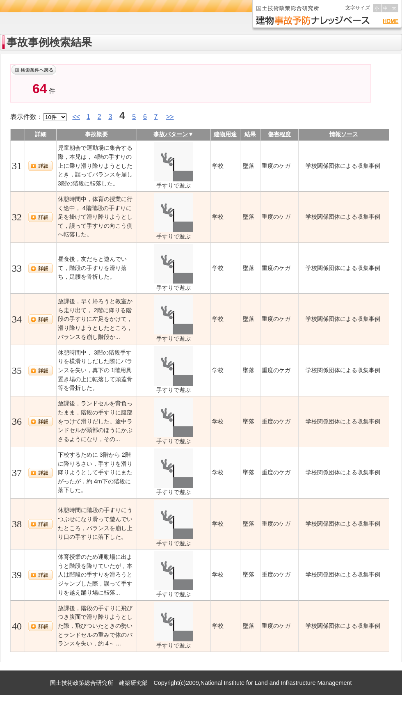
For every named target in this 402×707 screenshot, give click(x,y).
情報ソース (343, 134)
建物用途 (225, 134)
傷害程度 (279, 134)
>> (170, 116)
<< (76, 116)
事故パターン (170, 134)
